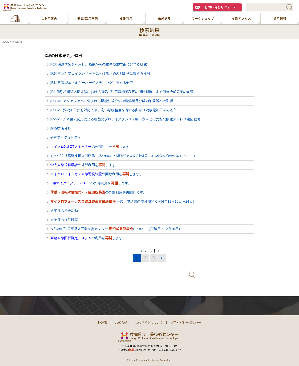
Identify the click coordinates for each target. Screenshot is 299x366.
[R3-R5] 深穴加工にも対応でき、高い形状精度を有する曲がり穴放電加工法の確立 (113, 110)
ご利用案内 (49, 18)
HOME (15, 18)
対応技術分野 (60, 128)
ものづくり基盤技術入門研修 (123, 156)
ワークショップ (203, 18)
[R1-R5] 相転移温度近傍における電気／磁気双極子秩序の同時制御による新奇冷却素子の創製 (122, 92)
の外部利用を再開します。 (98, 192)
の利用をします (86, 238)
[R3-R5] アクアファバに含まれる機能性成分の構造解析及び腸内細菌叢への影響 (111, 101)
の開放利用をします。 (96, 174)
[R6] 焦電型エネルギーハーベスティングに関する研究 (91, 83)
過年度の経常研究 (64, 220)
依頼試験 (164, 18)
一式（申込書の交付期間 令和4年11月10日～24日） (123, 201)
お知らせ (121, 322)
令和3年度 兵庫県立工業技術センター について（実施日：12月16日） (116, 229)
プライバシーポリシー (185, 322)
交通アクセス (241, 18)
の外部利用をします (89, 147)
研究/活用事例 (87, 18)
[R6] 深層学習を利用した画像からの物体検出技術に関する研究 (98, 64)
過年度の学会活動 (64, 211)
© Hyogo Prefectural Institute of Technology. (149, 360)
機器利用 (126, 18)
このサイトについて (149, 322)
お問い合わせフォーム (220, 7)
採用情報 (279, 18)
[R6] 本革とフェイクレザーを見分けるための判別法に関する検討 (100, 73)
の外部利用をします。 (84, 165)
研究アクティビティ (65, 137)
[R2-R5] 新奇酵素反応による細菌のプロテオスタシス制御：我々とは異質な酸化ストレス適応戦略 (125, 119)
